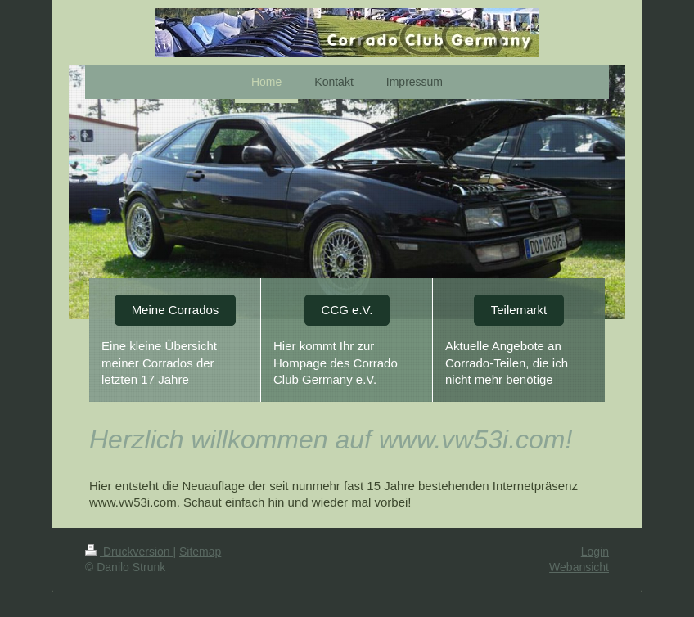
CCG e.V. (347, 310)
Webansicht (579, 567)
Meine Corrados (175, 310)
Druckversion (129, 551)
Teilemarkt (519, 310)
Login (595, 551)
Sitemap (200, 551)
